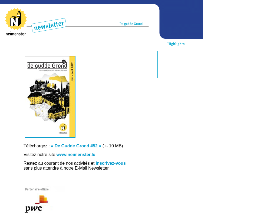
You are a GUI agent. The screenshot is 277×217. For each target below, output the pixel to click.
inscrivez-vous (111, 163)
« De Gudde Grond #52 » (76, 146)
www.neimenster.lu (76, 154)
